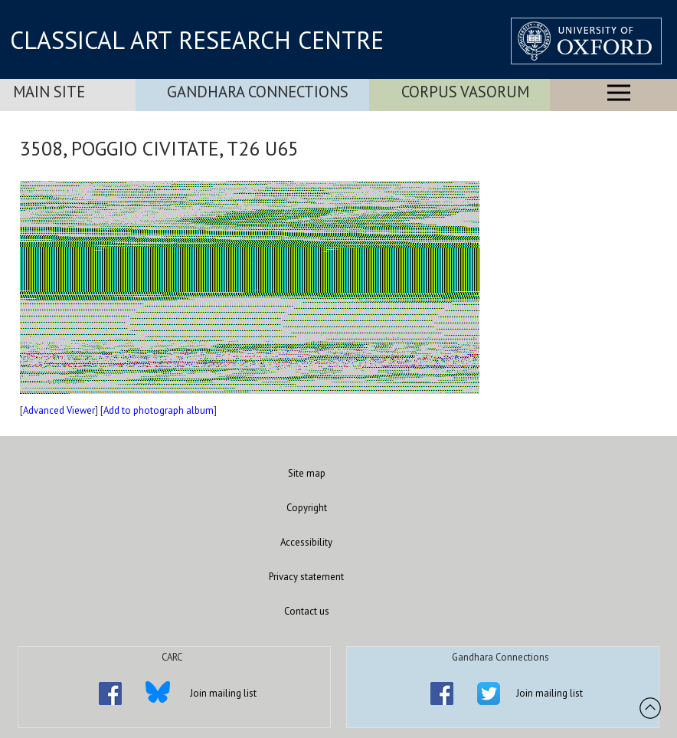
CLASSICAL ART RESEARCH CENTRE (197, 40)
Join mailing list (223, 693)
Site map (306, 473)
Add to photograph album (158, 410)
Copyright (306, 507)
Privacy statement (306, 576)
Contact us (306, 611)
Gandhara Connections (257, 91)
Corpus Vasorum (465, 91)
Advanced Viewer (59, 410)
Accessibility (306, 542)
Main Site (49, 91)
